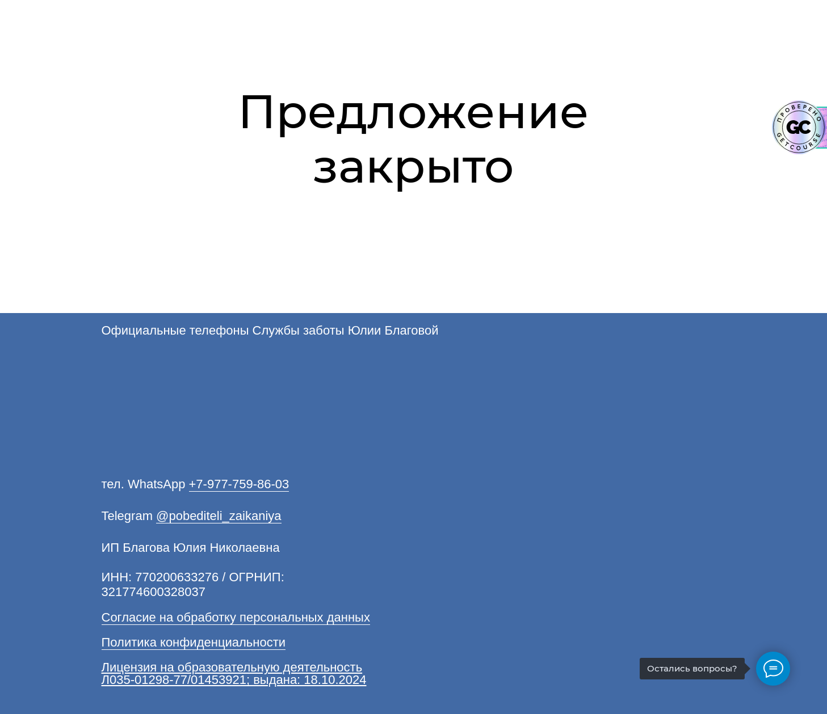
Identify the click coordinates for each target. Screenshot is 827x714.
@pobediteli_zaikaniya (218, 516)
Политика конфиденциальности (194, 642)
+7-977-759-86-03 (239, 484)
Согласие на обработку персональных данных (236, 617)
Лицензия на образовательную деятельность (232, 667)
